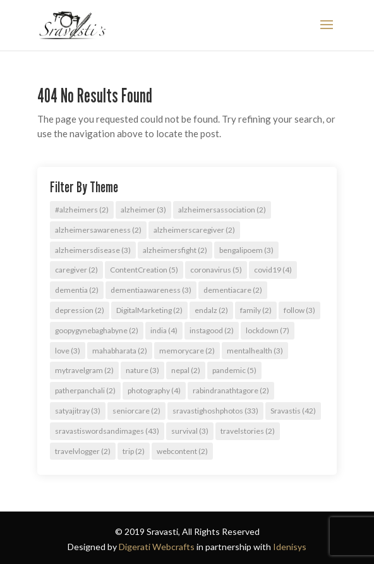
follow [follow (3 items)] (299, 310)
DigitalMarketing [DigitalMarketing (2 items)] (149, 310)
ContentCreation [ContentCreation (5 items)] (144, 269)
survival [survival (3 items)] (189, 431)
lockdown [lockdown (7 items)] (267, 330)
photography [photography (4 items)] (154, 390)
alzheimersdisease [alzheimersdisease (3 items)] (93, 250)
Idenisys (289, 546)
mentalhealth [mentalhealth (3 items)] (255, 350)
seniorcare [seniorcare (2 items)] (136, 410)
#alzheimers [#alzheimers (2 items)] (82, 209)
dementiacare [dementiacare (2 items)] (232, 290)
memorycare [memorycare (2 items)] (187, 350)
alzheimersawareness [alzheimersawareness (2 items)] (98, 230)
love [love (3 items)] (67, 350)
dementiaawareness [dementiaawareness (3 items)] (151, 290)
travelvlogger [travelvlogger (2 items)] (83, 451)
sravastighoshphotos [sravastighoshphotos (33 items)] (215, 410)
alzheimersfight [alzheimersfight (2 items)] (175, 250)
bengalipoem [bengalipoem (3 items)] (246, 250)
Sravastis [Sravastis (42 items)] (293, 410)
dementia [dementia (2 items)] (77, 290)
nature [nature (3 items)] (142, 370)
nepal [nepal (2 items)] (185, 370)
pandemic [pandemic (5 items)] (234, 370)
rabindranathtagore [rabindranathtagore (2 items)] (231, 390)
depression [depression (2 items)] (79, 310)
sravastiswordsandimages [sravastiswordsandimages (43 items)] (107, 431)
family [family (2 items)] (256, 310)
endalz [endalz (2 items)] (211, 310)
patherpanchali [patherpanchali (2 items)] (85, 390)
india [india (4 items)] (164, 330)
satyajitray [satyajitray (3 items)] (77, 410)
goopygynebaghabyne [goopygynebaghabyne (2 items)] (96, 330)
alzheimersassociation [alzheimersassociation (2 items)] (222, 209)
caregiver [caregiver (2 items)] (76, 269)
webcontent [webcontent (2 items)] (182, 451)
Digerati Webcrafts (157, 546)
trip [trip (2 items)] (134, 451)
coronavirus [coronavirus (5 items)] (216, 269)
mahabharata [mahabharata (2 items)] (119, 350)
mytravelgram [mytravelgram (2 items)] (84, 370)
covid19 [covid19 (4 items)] (273, 269)
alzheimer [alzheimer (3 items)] (143, 209)
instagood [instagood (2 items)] (212, 330)
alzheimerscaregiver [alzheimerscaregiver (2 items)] (194, 230)
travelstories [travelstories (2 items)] (247, 431)
